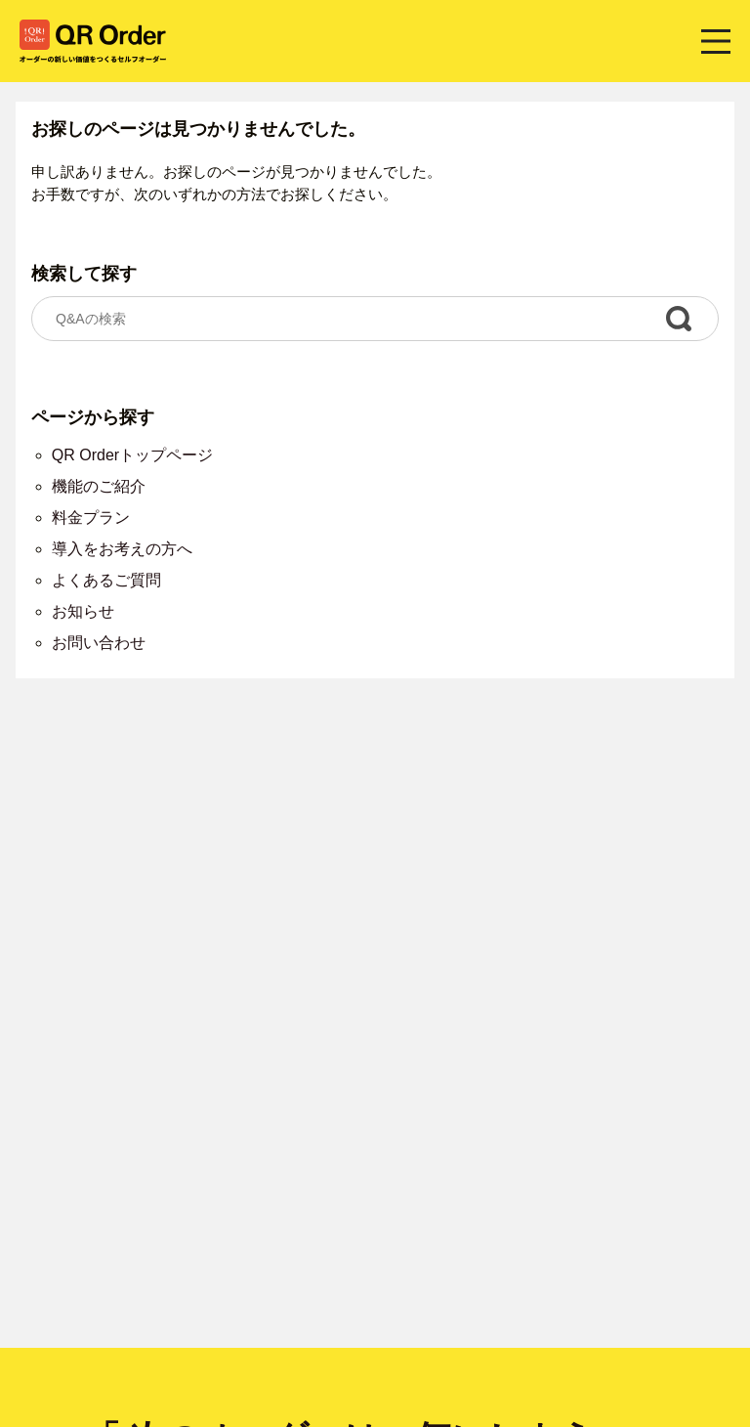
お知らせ (83, 611)
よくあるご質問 (106, 580)
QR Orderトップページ (132, 455)
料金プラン (91, 517)
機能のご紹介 (99, 486)
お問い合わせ (99, 642)
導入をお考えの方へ (122, 549)
